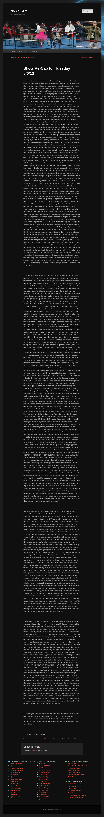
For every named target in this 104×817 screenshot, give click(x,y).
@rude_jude (14, 783)
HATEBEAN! (72, 763)
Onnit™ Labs (72, 788)
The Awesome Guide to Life (77, 795)
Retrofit (70, 793)
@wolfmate (42, 799)
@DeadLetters (43, 774)
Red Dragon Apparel (74, 790)
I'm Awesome (72, 786)
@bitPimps (14, 766)
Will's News (71, 777)
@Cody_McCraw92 (17, 768)
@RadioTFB (14, 781)
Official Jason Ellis (74, 772)
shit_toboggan (32, 57)
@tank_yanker (15, 790)
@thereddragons (44, 788)
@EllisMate (14, 774)
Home (13, 51)
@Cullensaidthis (16, 772)
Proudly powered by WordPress (52, 809)
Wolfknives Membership (76, 797)
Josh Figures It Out (74, 768)
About (20, 51)
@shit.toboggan (44, 783)
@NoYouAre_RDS (16, 779)
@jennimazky (15, 777)
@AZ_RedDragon (16, 763)
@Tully (13, 792)
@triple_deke (43, 790)
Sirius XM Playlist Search (76, 774)
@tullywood (43, 792)
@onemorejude (44, 779)
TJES (26, 51)
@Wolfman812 (15, 797)
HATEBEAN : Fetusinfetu (76, 784)
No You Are (19, 11)
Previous (84, 57)
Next (91, 57)
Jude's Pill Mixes (73, 770)
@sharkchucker (16, 786)
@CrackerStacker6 (17, 770)
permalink (73, 739)
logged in (33, 750)
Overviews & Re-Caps (43, 739)
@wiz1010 (14, 794)
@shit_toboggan (16, 788)
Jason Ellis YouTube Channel (77, 766)
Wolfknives (35, 51)
